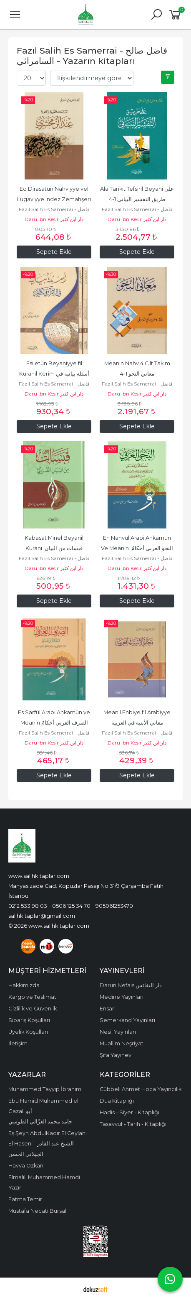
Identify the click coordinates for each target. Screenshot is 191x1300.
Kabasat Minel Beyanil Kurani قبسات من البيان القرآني (55, 548)
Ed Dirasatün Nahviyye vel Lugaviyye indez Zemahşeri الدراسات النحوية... (55, 199)
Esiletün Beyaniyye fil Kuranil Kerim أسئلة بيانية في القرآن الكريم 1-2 (54, 373)
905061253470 (114, 905)
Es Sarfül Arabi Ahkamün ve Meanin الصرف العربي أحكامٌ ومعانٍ (54, 722)
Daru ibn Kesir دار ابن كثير (54, 219)
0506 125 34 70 (71, 905)
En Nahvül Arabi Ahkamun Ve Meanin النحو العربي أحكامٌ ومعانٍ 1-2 (137, 548)
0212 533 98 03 (27, 905)
